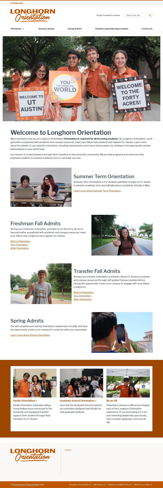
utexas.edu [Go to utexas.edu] (16, 3)
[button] (23, 28)
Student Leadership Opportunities (111, 29)
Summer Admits (46, 29)
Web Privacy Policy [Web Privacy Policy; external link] (142, 485)
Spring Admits (75, 29)
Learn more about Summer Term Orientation (97, 191)
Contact (68, 450)
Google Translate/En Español (108, 15)
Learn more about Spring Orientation (30, 335)
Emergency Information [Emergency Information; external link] (78, 485)
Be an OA (111, 400)
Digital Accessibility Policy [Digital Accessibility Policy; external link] (118, 485)
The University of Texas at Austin (25, 485)
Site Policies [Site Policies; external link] (98, 485)
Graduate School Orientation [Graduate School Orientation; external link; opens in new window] (77, 400)
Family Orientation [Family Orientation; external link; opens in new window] (24, 400)
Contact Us (147, 29)
